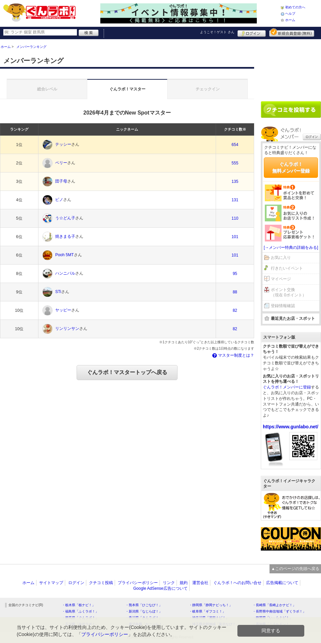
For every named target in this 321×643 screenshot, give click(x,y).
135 (235, 181)
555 (235, 163)
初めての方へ (295, 7)
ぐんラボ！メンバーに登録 (287, 387)
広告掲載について (282, 582)
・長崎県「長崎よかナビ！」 (274, 605)
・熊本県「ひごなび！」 (143, 605)
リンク (169, 582)
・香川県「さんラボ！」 (143, 618)
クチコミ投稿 (101, 582)
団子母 (61, 181)
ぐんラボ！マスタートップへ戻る (127, 372)
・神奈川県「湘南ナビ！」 (209, 618)
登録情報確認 (283, 305)
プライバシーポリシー (138, 582)
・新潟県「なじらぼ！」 (143, 611)
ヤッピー (63, 310)
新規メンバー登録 (291, 32)
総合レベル (47, 89)
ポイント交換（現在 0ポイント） (288, 292)
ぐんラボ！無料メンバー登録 (291, 167)
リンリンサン (67, 329)
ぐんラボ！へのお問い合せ (237, 582)
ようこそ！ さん (217, 32)
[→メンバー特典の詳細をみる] (291, 247)
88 (235, 292)
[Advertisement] (291, 68)
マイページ (281, 279)
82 (235, 310)
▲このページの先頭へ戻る (295, 568)
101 (235, 236)
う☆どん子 (65, 218)
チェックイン (208, 89)
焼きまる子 (65, 236)
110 (235, 218)
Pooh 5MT (64, 255)
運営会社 (200, 582)
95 (235, 273)
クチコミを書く (291, 109)
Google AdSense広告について (160, 588)
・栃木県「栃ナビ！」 (78, 605)
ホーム (290, 20)
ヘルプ (290, 13)
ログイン (251, 32)
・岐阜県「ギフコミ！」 (207, 611)
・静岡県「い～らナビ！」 (272, 618)
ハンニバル (65, 273)
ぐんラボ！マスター (127, 89)
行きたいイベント (287, 268)
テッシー (63, 144)
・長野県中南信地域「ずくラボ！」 (279, 611)
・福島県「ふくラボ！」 (80, 611)
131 (235, 200)
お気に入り (281, 257)
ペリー (61, 163)
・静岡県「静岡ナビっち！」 (210, 605)
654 (235, 144)
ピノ (59, 200)
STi (58, 292)
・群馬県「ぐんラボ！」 (80, 618)
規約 (184, 582)
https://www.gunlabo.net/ (290, 426)
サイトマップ (51, 582)
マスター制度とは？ (232, 355)
